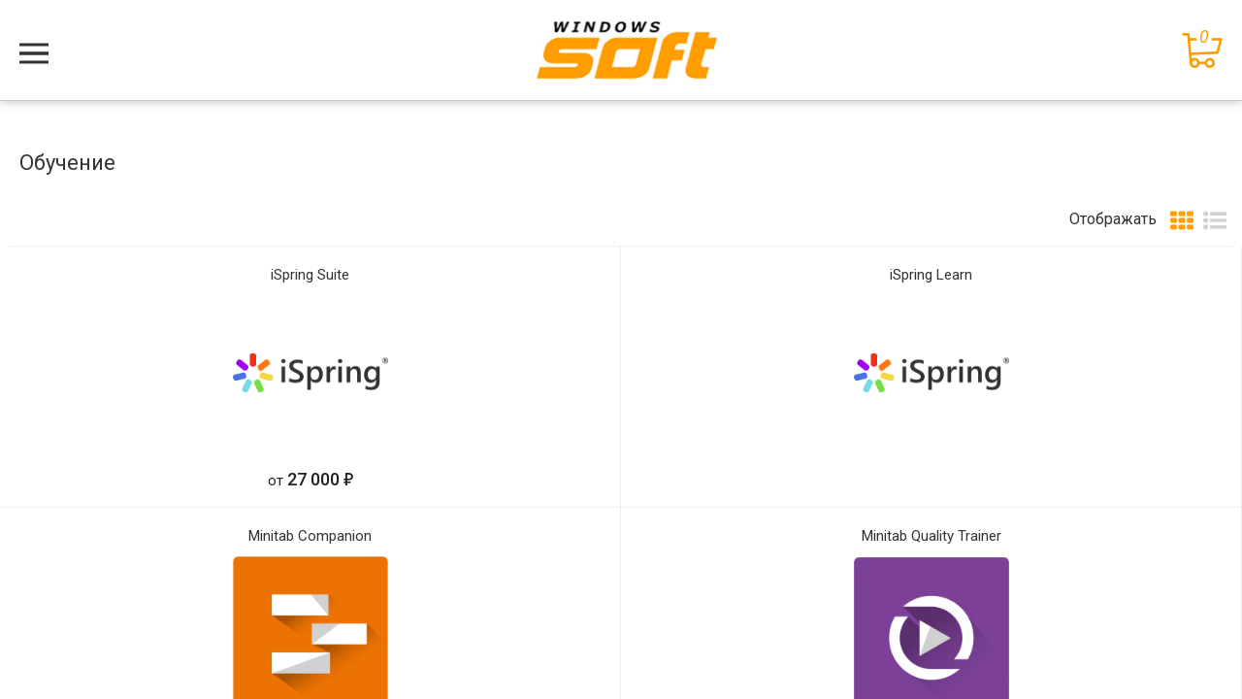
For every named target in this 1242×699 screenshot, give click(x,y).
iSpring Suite (310, 274)
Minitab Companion (310, 536)
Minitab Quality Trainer (931, 536)
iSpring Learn (931, 274)
